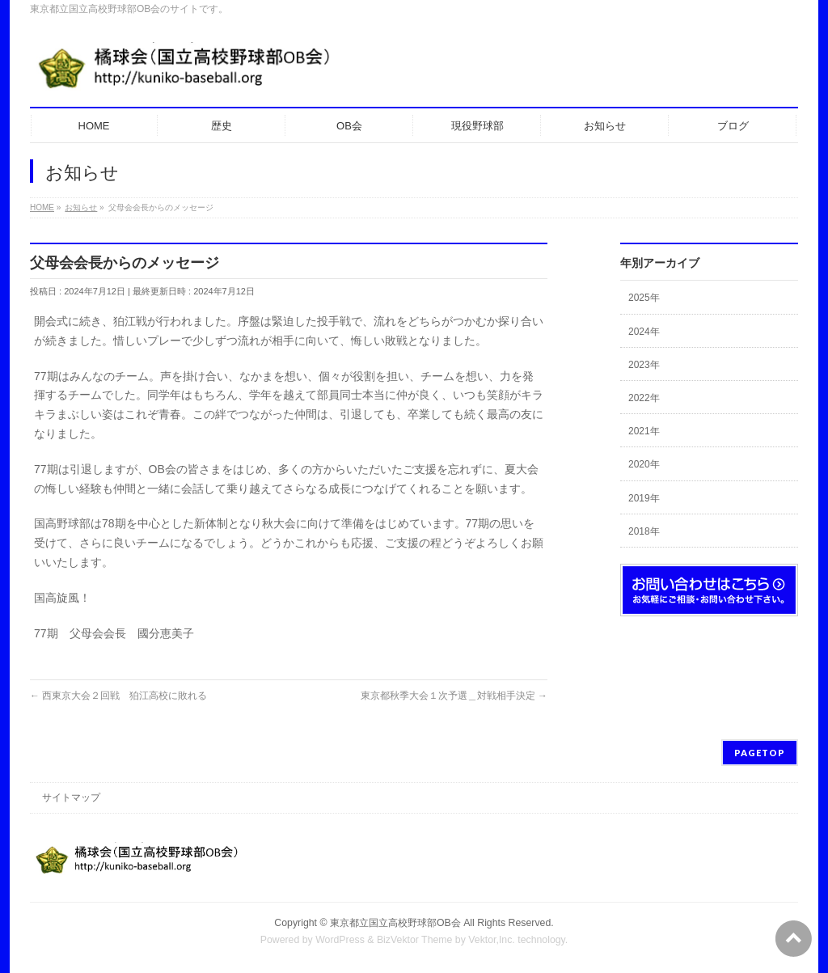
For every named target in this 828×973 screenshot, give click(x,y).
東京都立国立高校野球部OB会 (395, 923)
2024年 (644, 331)
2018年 (644, 531)
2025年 (644, 297)
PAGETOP (759, 752)
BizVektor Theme (415, 940)
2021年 (644, 431)
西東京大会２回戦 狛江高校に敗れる (118, 695)
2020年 (644, 464)
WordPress (340, 940)
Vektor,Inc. (491, 940)
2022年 (644, 398)
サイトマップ (71, 797)
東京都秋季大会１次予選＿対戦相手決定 (454, 695)
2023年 (644, 364)
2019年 (644, 498)
